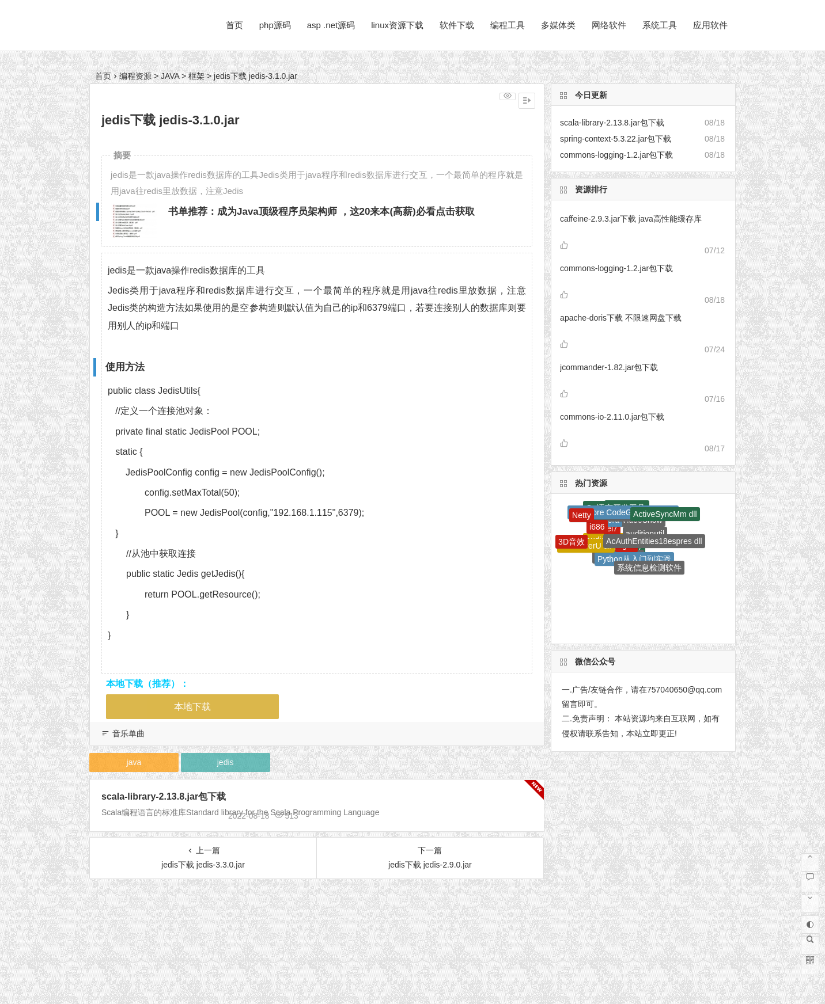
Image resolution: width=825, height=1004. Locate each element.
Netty (581, 515)
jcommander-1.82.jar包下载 (609, 367)
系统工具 (659, 25)
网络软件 (609, 25)
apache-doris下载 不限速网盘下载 (621, 317)
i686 (596, 526)
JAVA (170, 76)
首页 (234, 25)
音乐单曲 (128, 733)
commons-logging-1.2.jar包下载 (616, 268)
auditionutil (645, 533)
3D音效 (571, 541)
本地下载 (192, 707)
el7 (612, 528)
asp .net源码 (331, 25)
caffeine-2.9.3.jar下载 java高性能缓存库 (631, 218)
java (134, 762)
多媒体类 (558, 25)
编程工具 (507, 25)
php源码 (275, 25)
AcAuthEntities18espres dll (654, 541)
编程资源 (135, 76)
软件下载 (457, 25)
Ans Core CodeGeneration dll (623, 512)
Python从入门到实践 (634, 559)
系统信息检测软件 (649, 567)
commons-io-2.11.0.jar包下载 (612, 416)
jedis (225, 762)
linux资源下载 (397, 25)
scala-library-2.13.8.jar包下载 (163, 796)
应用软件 (710, 25)
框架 (196, 76)
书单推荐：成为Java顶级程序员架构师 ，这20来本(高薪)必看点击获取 (321, 211)
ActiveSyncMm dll (665, 514)
